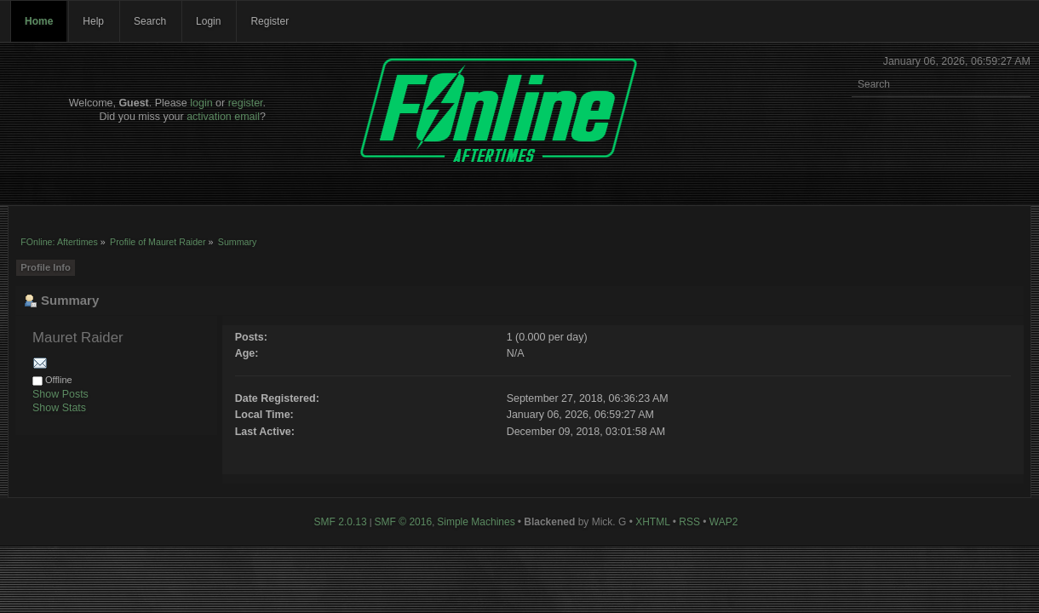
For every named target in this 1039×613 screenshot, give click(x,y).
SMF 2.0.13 (340, 522)
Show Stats (59, 408)
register (245, 103)
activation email (223, 117)
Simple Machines (475, 522)
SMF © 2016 (404, 522)
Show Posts (60, 394)
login (201, 103)
